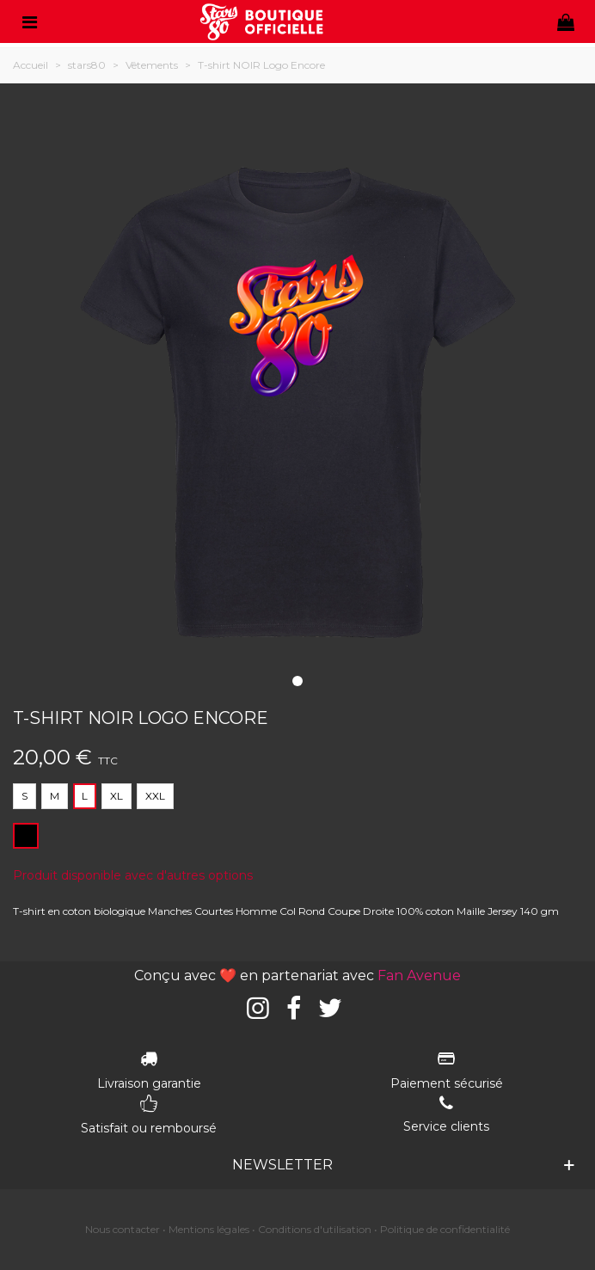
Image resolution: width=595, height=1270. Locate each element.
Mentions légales (209, 1229)
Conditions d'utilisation (314, 1229)
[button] (297, 681)
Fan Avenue (419, 975)
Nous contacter (122, 1229)
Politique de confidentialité (445, 1229)
